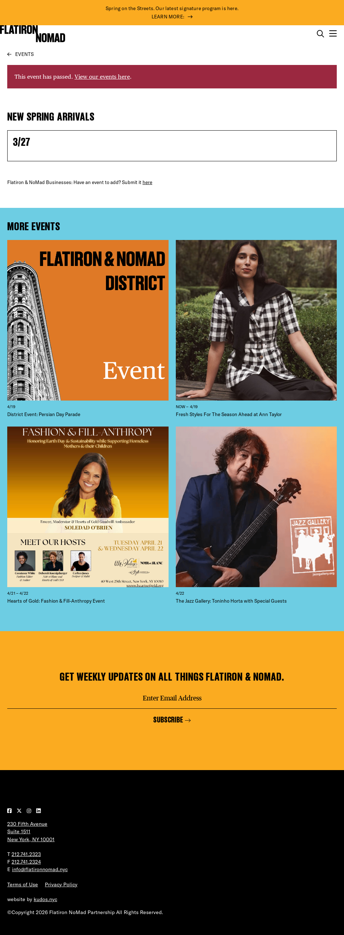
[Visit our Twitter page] (20, 811)
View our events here (102, 76)
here (147, 182)
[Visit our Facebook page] (10, 811)
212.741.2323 (26, 854)
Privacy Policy (61, 884)
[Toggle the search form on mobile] (320, 34)
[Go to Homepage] (32, 34)
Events (24, 54)
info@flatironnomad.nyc (40, 869)
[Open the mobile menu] (333, 34)
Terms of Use (22, 884)
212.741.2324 (26, 861)
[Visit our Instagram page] (30, 811)
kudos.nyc (45, 899)
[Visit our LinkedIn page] (38, 811)
